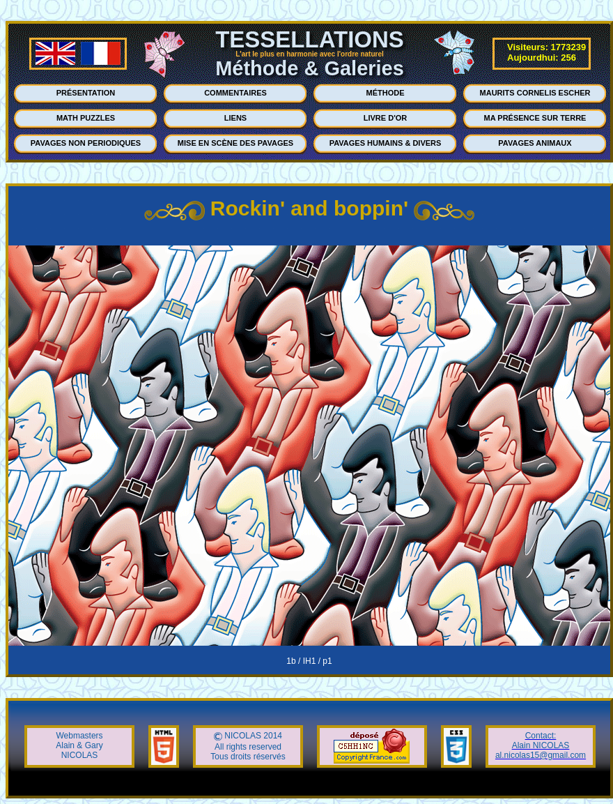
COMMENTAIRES (235, 93)
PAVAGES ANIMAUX (534, 143)
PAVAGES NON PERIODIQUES (86, 143)
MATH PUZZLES (85, 118)
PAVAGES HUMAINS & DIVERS (385, 143)
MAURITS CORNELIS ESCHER (535, 93)
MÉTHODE (385, 93)
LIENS (235, 118)
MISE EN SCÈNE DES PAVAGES (235, 143)
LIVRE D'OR (386, 118)
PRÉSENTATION (86, 93)
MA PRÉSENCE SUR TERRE (535, 118)
